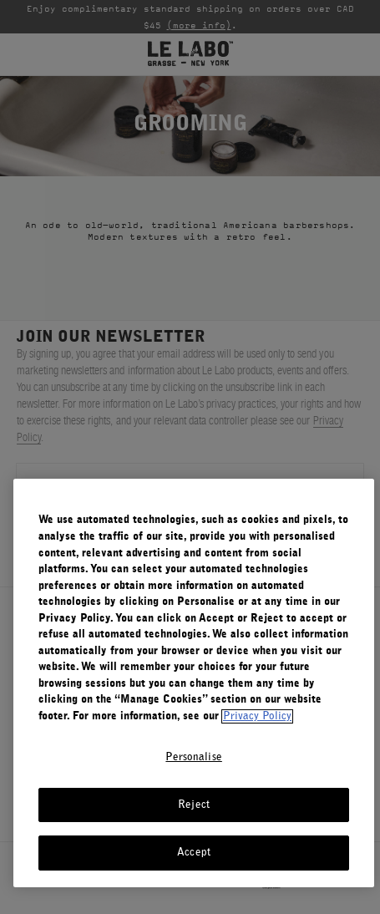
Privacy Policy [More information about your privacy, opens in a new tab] (257, 716)
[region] (193, 683)
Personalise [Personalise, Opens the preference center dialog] (193, 757)
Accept (193, 852)
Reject (194, 805)
